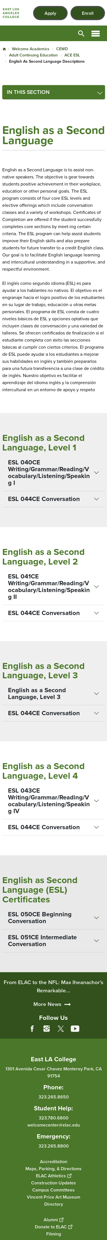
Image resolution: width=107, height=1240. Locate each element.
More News (47, 1014)
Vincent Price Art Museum (53, 1196)
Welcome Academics (30, 49)
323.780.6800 (53, 1117)
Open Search (81, 33)
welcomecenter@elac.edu (53, 1124)
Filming (53, 1233)
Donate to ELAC (53, 1226)
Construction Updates (53, 1182)
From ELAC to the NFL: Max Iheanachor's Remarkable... (53, 997)
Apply (50, 13)
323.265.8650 (54, 1096)
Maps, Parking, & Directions (53, 1168)
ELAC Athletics (53, 1175)
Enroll (88, 13)
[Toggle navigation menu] (53, 92)
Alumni (53, 1219)
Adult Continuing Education (33, 55)
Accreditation (53, 1161)
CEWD (62, 49)
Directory (53, 1204)
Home (4, 49)
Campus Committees (53, 1189)
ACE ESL (72, 55)
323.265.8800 (54, 1145)
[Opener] (101, 1033)
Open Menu (95, 33)
